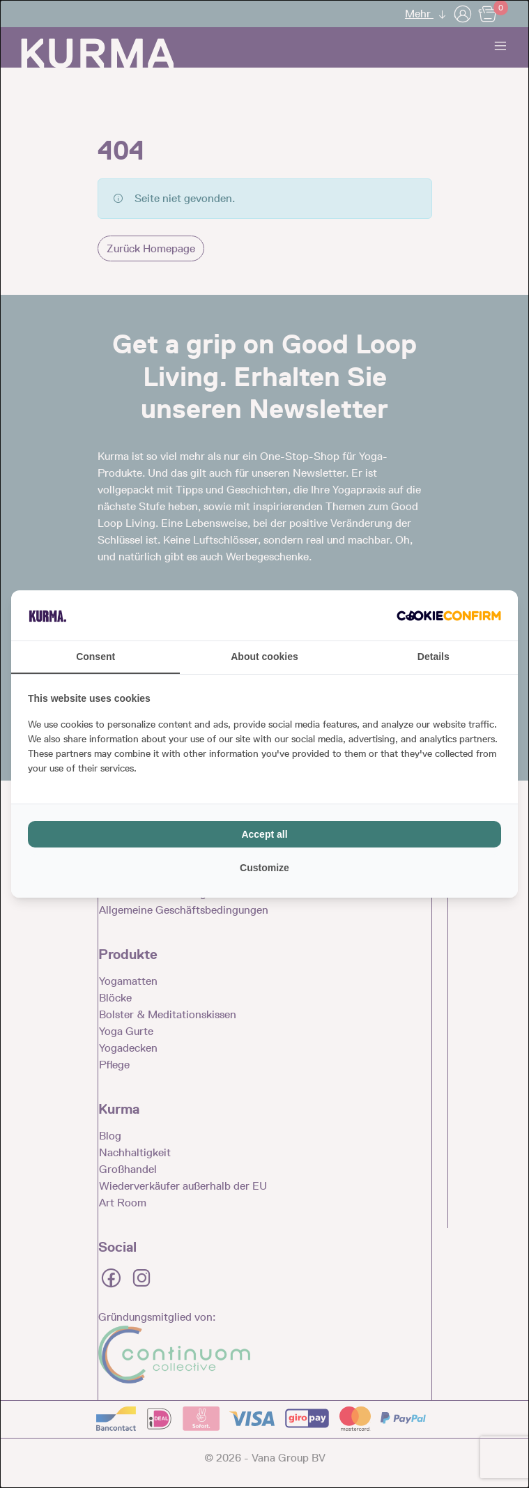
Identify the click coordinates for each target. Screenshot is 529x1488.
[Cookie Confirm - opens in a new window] (449, 615)
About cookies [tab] (264, 656)
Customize (264, 867)
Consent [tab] (95, 656)
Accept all (264, 834)
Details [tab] (433, 656)
